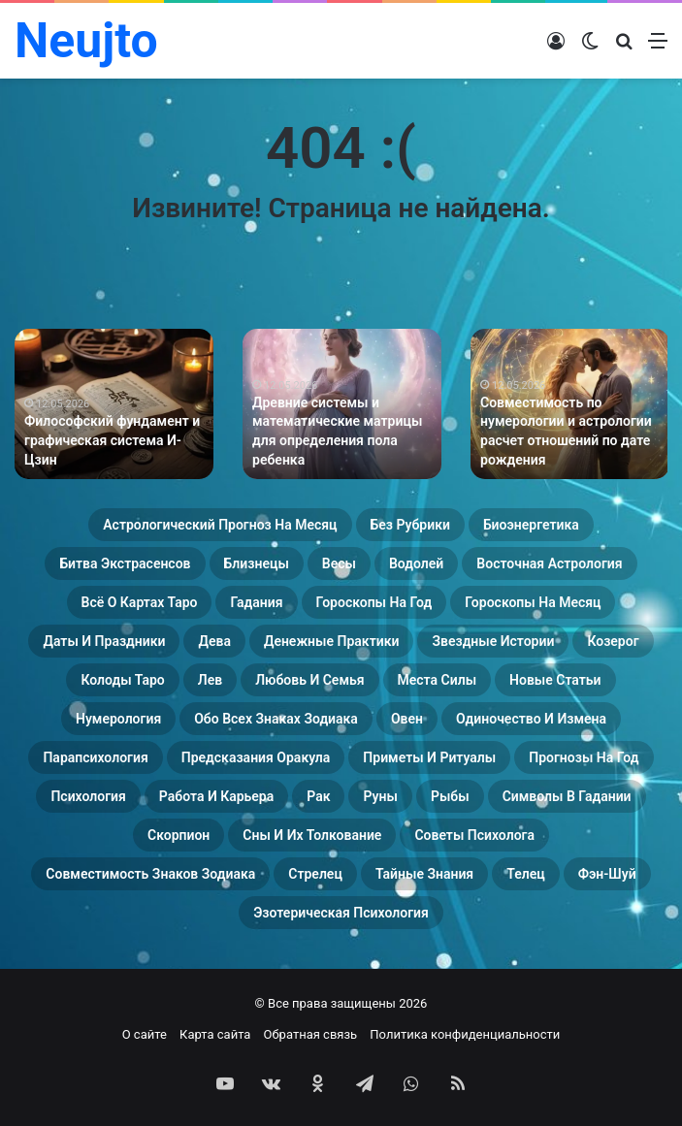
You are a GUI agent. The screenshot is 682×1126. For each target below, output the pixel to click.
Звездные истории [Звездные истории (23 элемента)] (493, 641)
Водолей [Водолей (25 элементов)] (416, 563)
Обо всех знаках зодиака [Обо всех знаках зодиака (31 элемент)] (276, 718)
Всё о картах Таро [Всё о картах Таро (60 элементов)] (139, 602)
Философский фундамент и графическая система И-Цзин (112, 439)
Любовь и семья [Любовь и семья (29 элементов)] (309, 680)
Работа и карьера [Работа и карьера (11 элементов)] (216, 796)
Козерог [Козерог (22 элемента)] (612, 641)
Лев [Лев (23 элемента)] (210, 680)
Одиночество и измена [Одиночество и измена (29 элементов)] (531, 718)
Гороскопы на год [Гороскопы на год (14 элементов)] (374, 602)
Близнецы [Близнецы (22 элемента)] (256, 563)
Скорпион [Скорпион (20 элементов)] (178, 835)
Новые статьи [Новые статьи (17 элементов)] (555, 680)
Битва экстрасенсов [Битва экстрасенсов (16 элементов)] (124, 563)
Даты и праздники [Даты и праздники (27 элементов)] (104, 641)
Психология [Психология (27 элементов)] (87, 796)
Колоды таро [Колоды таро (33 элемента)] (122, 680)
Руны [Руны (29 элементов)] (380, 796)
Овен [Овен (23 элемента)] (407, 718)
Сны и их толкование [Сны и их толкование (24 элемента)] (312, 835)
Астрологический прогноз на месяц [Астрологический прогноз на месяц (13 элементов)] (220, 524)
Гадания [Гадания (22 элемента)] (256, 602)
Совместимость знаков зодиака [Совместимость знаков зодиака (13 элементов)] (150, 874)
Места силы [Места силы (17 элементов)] (437, 680)
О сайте (144, 1034)
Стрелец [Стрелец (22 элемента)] (315, 874)
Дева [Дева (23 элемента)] (214, 641)
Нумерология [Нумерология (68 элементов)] (118, 718)
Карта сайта (214, 1034)
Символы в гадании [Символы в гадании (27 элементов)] (567, 796)
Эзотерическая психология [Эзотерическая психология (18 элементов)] (341, 912)
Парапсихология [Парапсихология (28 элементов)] (95, 757)
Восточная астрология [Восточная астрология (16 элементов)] (549, 563)
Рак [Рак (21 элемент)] (318, 796)
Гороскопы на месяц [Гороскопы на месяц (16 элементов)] (533, 602)
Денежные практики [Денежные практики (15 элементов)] (332, 641)
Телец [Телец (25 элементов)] (525, 874)
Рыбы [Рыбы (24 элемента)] (450, 796)
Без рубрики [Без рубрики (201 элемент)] (410, 524)
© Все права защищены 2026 (341, 1003)
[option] (114, 404)
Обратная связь (311, 1034)
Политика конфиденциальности (465, 1034)
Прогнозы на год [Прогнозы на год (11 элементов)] (583, 757)
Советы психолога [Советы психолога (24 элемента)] (474, 835)
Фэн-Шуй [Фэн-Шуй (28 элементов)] (607, 874)
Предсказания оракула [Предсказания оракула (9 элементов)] (256, 757)
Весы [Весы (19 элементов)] (339, 563)
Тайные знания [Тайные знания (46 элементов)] (424, 874)
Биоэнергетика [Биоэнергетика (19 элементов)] (531, 524)
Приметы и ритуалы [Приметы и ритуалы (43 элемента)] (429, 757)
